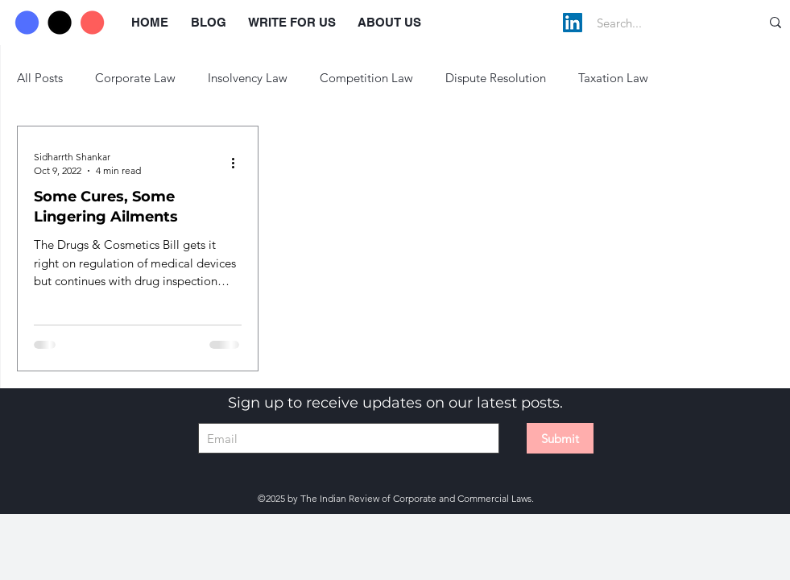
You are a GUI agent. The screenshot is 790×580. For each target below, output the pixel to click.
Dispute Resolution (495, 77)
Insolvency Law (247, 77)
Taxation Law (613, 77)
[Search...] (661, 22)
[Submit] (560, 438)
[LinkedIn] (572, 22)
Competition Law (366, 77)
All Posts (40, 77)
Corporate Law (135, 77)
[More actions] (239, 162)
